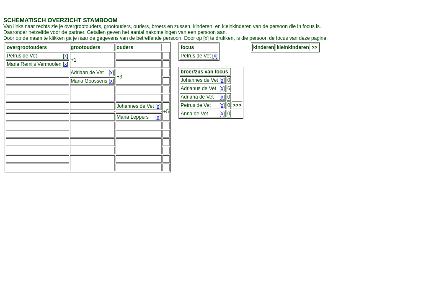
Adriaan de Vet (87, 73)
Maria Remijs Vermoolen (34, 64)
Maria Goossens (89, 81)
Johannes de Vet (135, 106)
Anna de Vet (194, 114)
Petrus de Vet (22, 56)
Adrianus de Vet (198, 88)
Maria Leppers (132, 117)
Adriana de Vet (197, 97)
